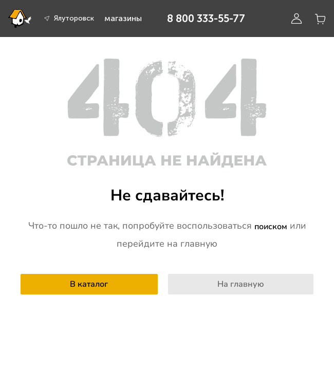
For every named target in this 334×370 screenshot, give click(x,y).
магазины (123, 18)
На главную (240, 284)
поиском (270, 226)
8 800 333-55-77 (206, 18)
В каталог (89, 284)
